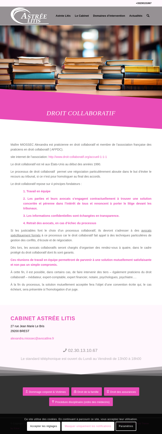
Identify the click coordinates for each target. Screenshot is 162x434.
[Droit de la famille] (86, 391)
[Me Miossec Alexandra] (30, 16)
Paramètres (126, 426)
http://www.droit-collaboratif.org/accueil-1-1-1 (78, 157)
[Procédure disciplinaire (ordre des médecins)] (81, 401)
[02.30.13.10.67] (81, 354)
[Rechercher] (147, 16)
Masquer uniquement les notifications (88, 426)
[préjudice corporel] (46, 391)
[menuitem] (63, 16)
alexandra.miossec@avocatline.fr (32, 338)
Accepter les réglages (43, 426)
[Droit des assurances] (121, 391)
